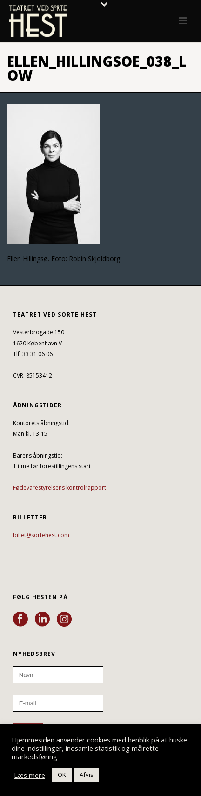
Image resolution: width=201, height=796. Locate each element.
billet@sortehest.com (41, 535)
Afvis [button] (87, 774)
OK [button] (62, 774)
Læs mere (29, 775)
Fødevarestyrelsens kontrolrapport (59, 488)
